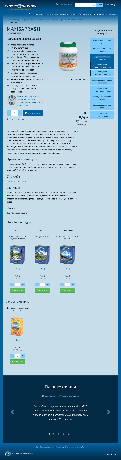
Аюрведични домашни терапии (102, 98)
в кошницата (34, 113)
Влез (37, 447)
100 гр (17, 254)
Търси (99, 5)
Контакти (112, 14)
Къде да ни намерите (86, 14)
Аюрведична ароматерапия (102, 114)
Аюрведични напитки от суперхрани (102, 81)
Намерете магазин (15, 119)
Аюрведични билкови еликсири (102, 58)
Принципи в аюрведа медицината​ (58, 14)
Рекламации (60, 447)
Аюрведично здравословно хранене (102, 89)
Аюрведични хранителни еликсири (102, 65)
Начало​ (30, 14)
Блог (75, 14)
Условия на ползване (47, 447)
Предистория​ (38, 14)
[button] (11, 420)
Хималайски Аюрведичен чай (102, 41)
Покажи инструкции (17, 181)
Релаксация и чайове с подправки (102, 49)
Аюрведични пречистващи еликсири (102, 73)
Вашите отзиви (48, 396)
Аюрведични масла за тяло (102, 106)
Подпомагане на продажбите (75, 447)
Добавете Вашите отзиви (69, 396)
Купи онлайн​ (102, 14)
